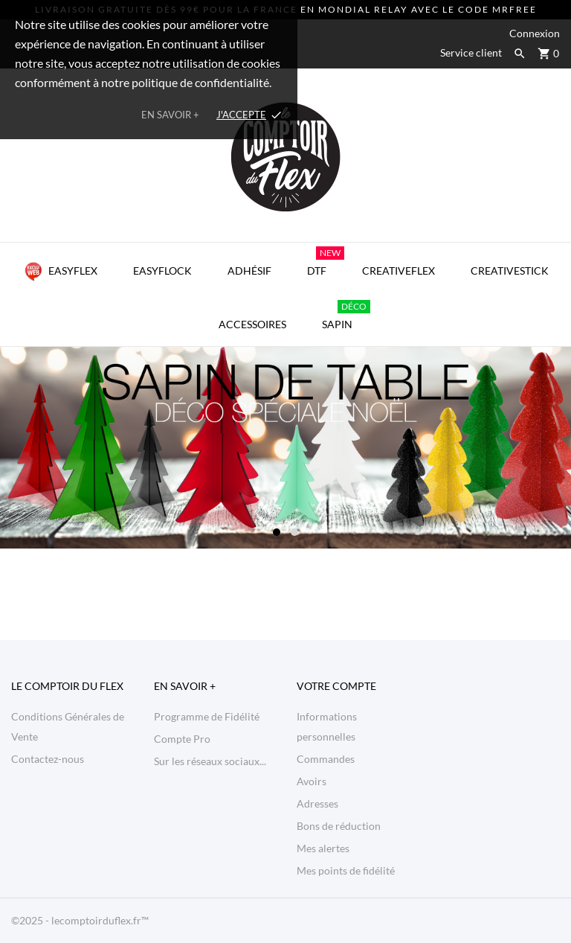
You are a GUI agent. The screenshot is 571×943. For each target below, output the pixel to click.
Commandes (326, 758)
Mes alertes (323, 848)
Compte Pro (182, 738)
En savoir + (170, 115)
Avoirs (311, 781)
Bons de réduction (339, 825)
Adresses (317, 803)
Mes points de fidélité (346, 870)
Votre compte (336, 686)
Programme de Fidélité (206, 716)
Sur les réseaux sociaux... (210, 761)
